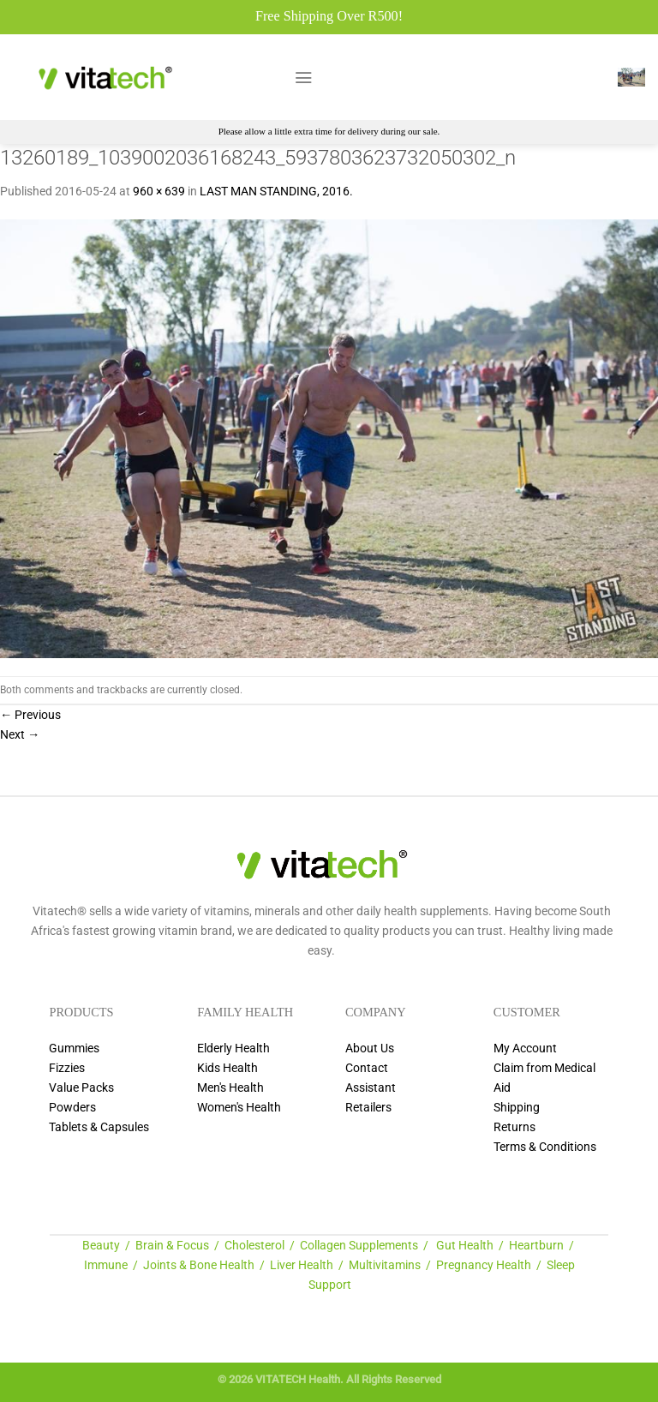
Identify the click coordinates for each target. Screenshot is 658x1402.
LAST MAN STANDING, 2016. (276, 191)
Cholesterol (254, 1245)
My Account (525, 1048)
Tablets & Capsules (99, 1127)
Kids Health (227, 1068)
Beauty (101, 1245)
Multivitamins (385, 1265)
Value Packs (81, 1088)
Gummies (74, 1048)
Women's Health (239, 1107)
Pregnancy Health (483, 1265)
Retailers (368, 1107)
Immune (106, 1265)
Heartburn (536, 1245)
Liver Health (301, 1265)
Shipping (517, 1107)
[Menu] (303, 77)
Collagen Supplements (359, 1245)
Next (19, 735)
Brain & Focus (172, 1245)
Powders (72, 1107)
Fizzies (67, 1068)
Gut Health (465, 1245)
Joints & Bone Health (198, 1265)
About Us (369, 1048)
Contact (366, 1068)
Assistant (370, 1088)
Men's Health (230, 1088)
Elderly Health (233, 1048)
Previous (30, 715)
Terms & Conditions (545, 1147)
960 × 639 (159, 191)
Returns (514, 1127)
